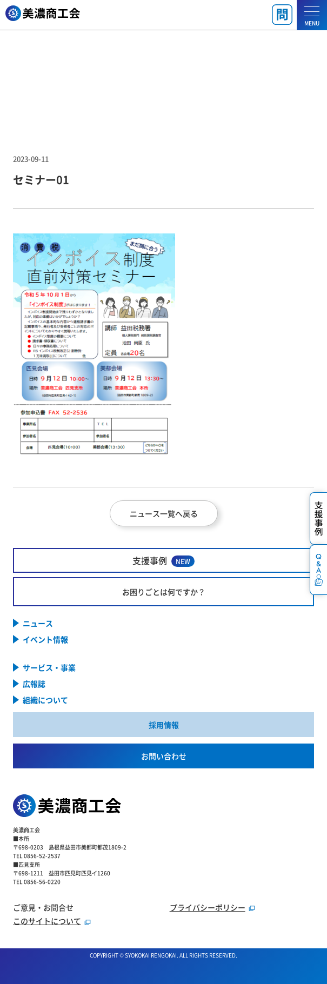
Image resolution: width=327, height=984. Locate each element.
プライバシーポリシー (207, 907)
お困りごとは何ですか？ (163, 591)
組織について (45, 700)
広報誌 (34, 683)
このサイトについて (47, 920)
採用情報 (164, 724)
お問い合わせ (163, 756)
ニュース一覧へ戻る (164, 513)
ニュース (38, 623)
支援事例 (163, 560)
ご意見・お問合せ (43, 907)
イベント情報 (45, 639)
